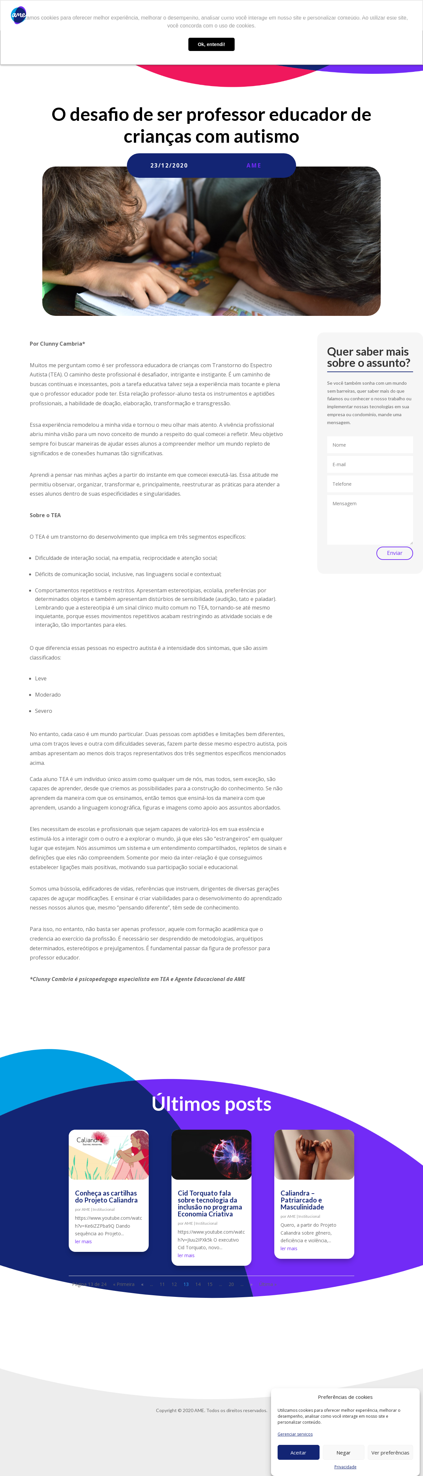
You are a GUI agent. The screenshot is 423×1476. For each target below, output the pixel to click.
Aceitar (298, 1452)
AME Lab (262, 15)
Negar (343, 1452)
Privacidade (345, 1467)
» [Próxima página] (251, 1284)
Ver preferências (390, 1452)
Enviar (395, 553)
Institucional (104, 1209)
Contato (355, 15)
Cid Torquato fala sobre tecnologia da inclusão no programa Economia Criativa (210, 1203)
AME (254, 165)
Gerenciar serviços (295, 1434)
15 (209, 1284)
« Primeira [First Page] (124, 1284)
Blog (285, 15)
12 (174, 1284)
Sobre (190, 15)
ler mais (83, 1241)
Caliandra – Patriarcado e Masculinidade (302, 1200)
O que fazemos (222, 15)
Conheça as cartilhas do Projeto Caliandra (106, 1196)
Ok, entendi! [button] (211, 44)
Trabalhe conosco (317, 15)
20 (231, 1284)
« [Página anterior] (142, 1284)
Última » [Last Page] (268, 1284)
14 (198, 1284)
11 (162, 1284)
